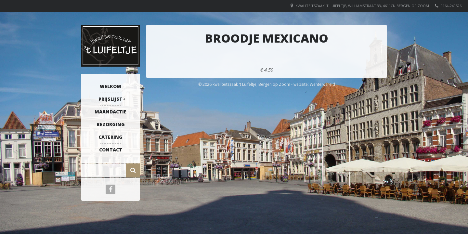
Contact (110, 150)
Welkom (110, 86)
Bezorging (111, 124)
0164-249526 (451, 5)
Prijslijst (110, 99)
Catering (110, 137)
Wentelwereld (322, 84)
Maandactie (110, 112)
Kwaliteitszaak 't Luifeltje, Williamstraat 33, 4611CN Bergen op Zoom (362, 5)
